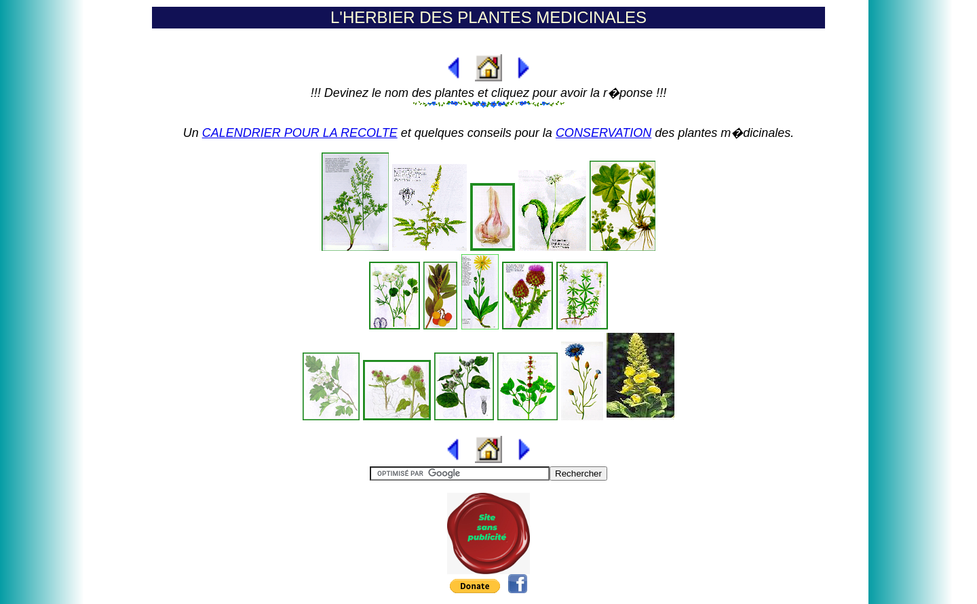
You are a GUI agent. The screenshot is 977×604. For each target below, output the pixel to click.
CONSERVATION (603, 133)
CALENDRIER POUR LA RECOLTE (300, 133)
